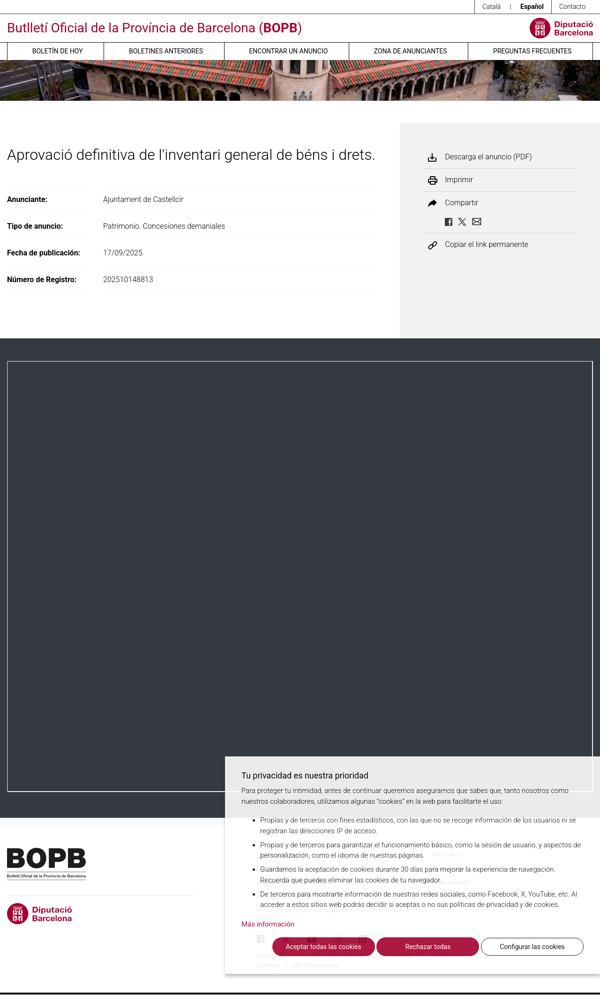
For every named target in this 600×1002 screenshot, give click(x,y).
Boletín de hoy (57, 51)
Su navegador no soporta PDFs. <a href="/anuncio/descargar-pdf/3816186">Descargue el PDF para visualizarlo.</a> (300, 576)
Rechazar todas (428, 946)
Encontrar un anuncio (288, 51)
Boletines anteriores (166, 51)
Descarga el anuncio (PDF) (488, 157)
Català (491, 6)
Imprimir (458, 180)
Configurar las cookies (532, 946)
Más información (267, 924)
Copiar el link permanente (486, 245)
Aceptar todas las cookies (323, 946)
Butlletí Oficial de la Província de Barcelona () (154, 28)
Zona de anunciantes (410, 51)
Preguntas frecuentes (532, 51)
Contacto (572, 6)
